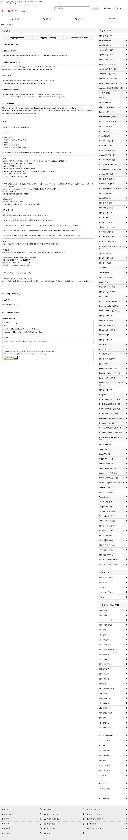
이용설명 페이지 (31, 152)
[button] (112, 19)
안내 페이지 (45, 252)
